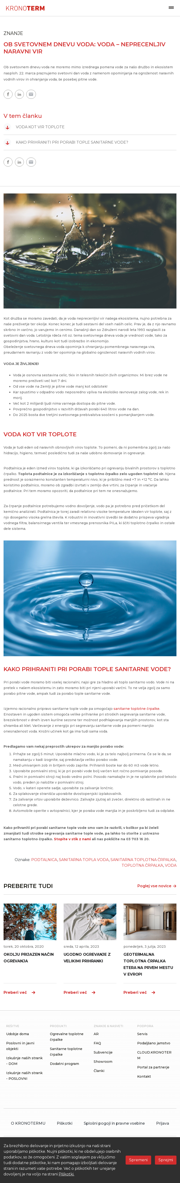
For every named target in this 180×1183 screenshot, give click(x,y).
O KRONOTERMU (28, 1123)
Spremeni (138, 1160)
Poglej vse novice (156, 886)
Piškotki (64, 1123)
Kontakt (144, 1076)
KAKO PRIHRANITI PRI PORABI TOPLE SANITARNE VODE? (66, 142)
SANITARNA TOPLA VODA (84, 859)
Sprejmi (165, 1160)
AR (96, 1034)
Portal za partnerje (153, 1067)
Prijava (162, 1123)
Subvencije (103, 1052)
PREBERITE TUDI (28, 886)
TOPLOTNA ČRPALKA (142, 865)
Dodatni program (64, 1064)
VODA (170, 865)
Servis (142, 1034)
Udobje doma (17, 1034)
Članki (99, 1071)
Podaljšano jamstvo (153, 1043)
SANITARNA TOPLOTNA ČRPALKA (143, 859)
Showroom (103, 1061)
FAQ (97, 1043)
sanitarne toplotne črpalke (136, 709)
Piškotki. (66, 1174)
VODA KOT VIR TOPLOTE (34, 127)
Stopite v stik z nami (72, 839)
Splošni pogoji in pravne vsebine (114, 1123)
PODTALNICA (44, 859)
